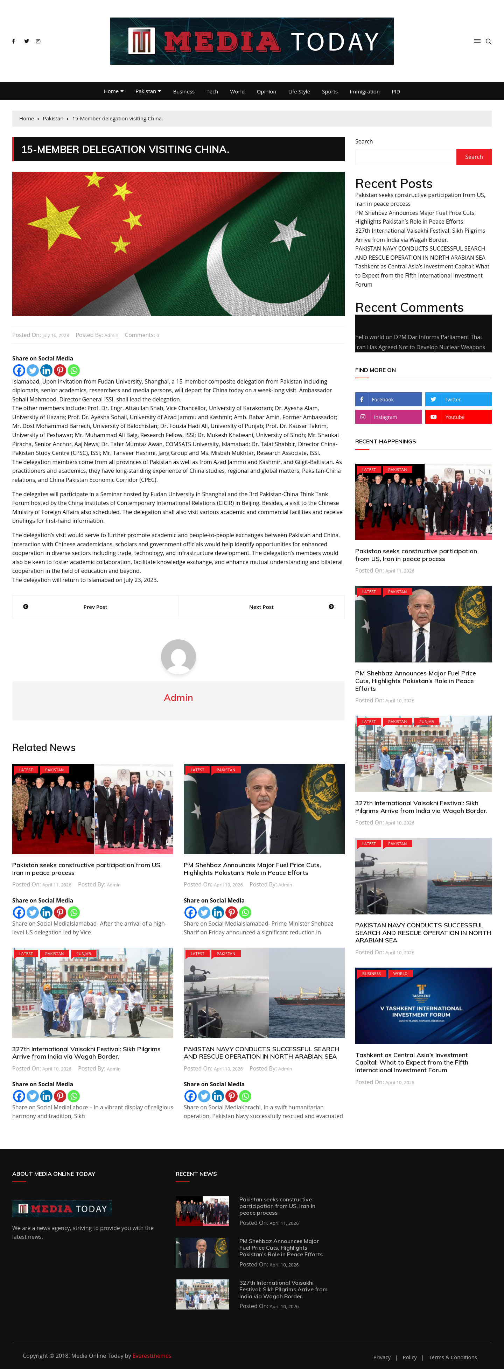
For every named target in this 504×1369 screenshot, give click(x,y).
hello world (369, 337)
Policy (410, 1357)
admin (111, 335)
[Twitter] (33, 370)
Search (364, 141)
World (237, 91)
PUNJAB (83, 953)
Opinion (266, 91)
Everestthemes (152, 1356)
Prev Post (95, 606)
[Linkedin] (46, 370)
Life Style (299, 91)
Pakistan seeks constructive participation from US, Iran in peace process (87, 869)
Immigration (365, 91)
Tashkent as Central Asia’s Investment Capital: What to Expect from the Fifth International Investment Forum (422, 275)
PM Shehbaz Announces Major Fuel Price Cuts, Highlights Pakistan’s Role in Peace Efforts (252, 869)
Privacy (382, 1357)
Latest (26, 769)
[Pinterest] (60, 370)
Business (184, 91)
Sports (330, 91)
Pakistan (145, 90)
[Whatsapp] (74, 370)
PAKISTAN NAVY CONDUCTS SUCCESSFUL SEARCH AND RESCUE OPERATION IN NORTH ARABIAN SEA (261, 1053)
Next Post (261, 606)
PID (396, 91)
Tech (212, 91)
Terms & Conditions (453, 1357)
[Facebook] (19, 370)
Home (111, 90)
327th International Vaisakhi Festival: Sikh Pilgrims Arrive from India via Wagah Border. (86, 1053)
